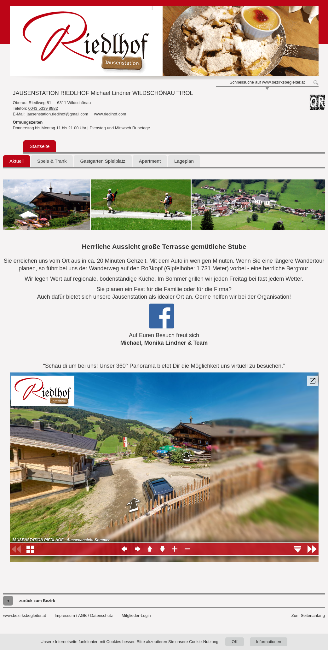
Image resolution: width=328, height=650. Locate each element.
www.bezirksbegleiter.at (24, 615)
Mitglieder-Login (136, 615)
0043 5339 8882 (43, 108)
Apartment (150, 161)
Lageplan (184, 161)
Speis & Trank (51, 161)
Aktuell (16, 161)
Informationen (268, 641)
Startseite (39, 146)
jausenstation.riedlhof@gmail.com (57, 114)
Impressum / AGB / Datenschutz (84, 615)
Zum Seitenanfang (308, 615)
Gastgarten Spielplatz (102, 161)
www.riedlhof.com (110, 114)
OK (235, 641)
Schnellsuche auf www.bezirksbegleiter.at (267, 82)
